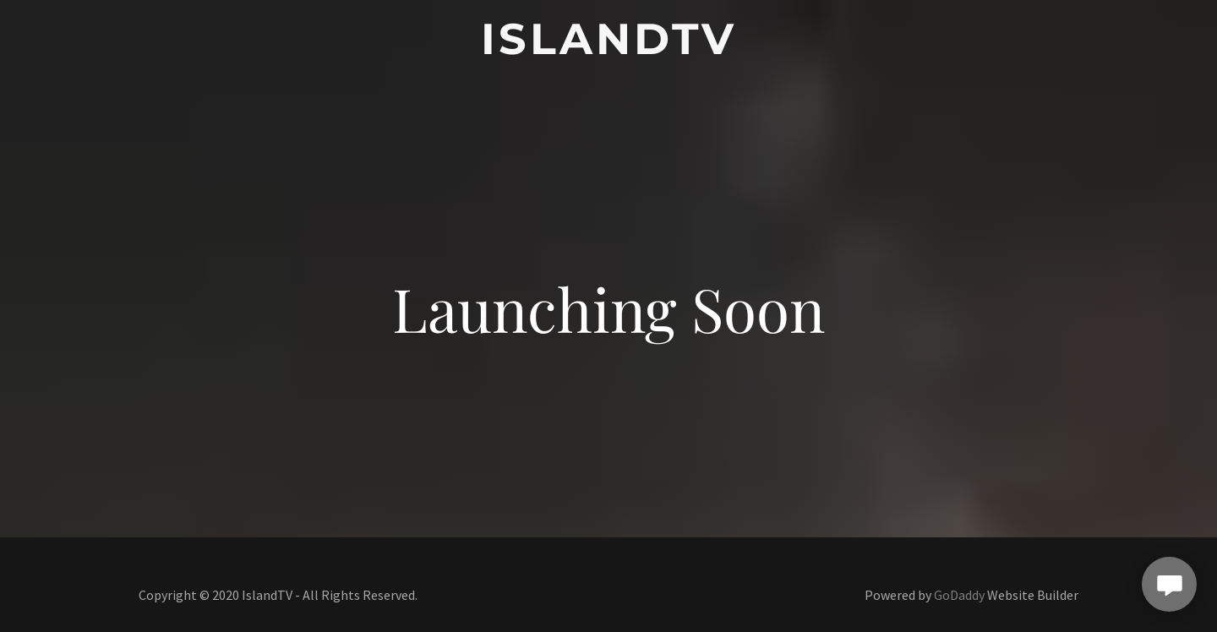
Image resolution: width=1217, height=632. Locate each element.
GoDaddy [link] (959, 594)
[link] (608, 48)
